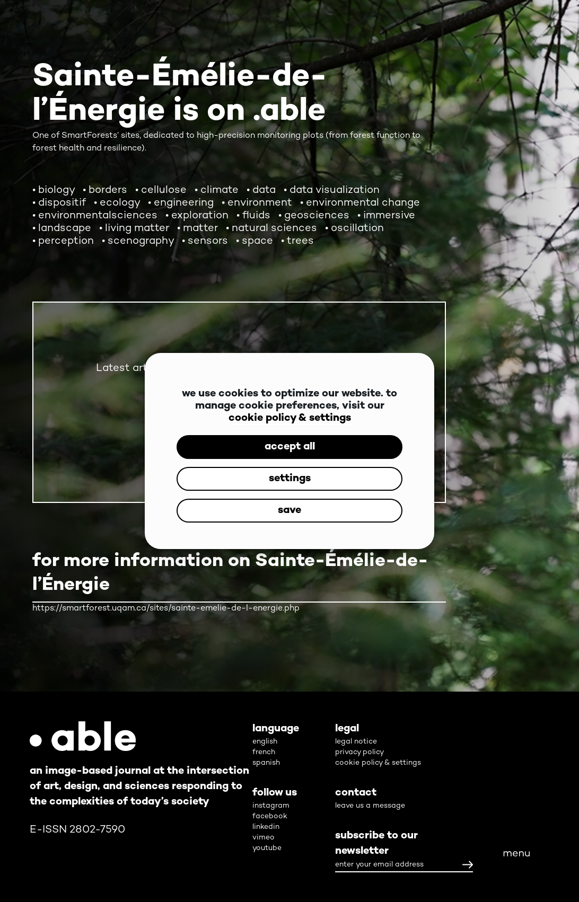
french (263, 752)
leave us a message (370, 806)
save (289, 510)
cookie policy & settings (290, 418)
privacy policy (359, 752)
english (264, 742)
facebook (269, 816)
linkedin (265, 827)
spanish (266, 763)
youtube (267, 848)
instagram (271, 806)
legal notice (356, 742)
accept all (290, 447)
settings (290, 478)
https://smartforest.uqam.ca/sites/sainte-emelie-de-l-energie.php (166, 608)
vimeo (263, 838)
